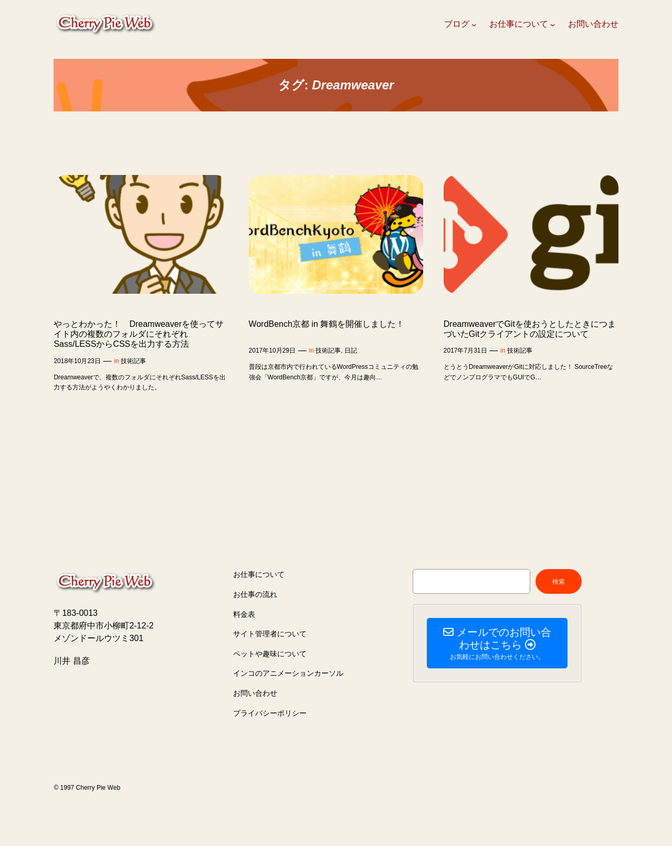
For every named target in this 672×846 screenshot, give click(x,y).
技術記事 (133, 361)
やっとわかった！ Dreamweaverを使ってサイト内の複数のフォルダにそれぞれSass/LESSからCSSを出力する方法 (139, 333)
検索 (558, 581)
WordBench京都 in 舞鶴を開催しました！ (327, 323)
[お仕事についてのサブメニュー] (552, 24)
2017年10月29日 (272, 350)
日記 (350, 350)
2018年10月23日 (77, 361)
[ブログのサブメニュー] (474, 24)
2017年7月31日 (465, 350)
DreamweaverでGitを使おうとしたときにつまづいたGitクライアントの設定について (530, 328)
